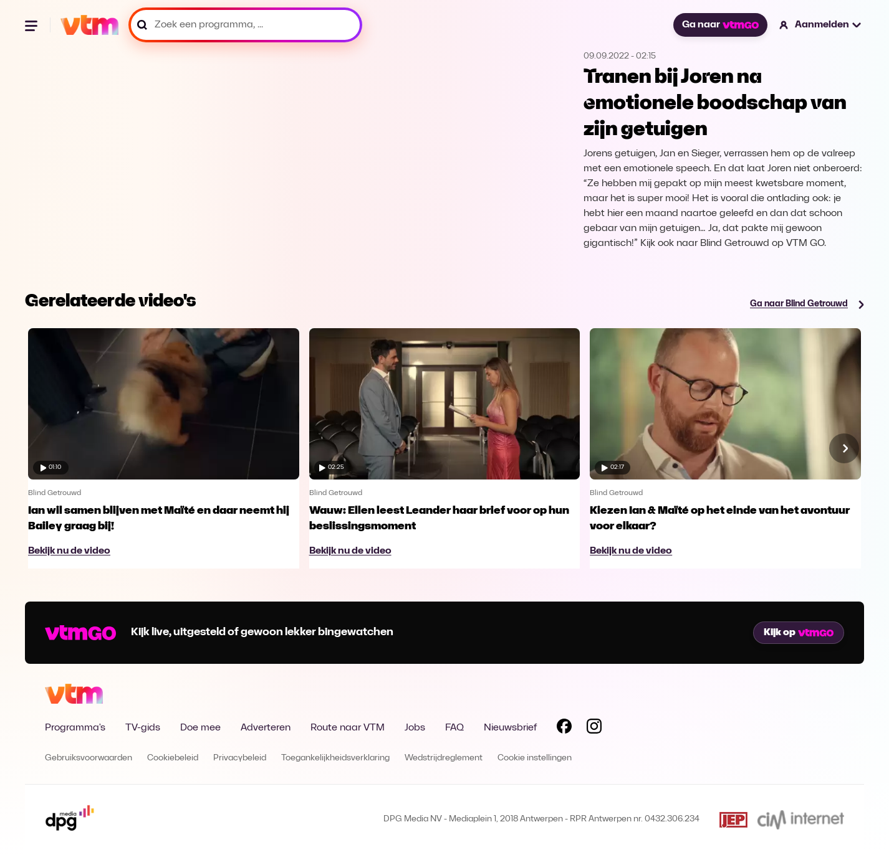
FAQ (454, 728)
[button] (820, 24)
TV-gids (142, 728)
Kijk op (799, 633)
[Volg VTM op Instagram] (594, 729)
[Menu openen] (32, 24)
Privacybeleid (239, 758)
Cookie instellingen (534, 758)
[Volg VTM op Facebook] (564, 729)
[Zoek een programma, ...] (245, 25)
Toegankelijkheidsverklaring (335, 758)
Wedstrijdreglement (444, 758)
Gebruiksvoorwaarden (88, 758)
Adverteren (266, 728)
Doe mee (200, 728)
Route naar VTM (347, 728)
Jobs (415, 728)
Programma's (75, 728)
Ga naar (720, 25)
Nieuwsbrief (510, 728)
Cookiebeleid (172, 758)
